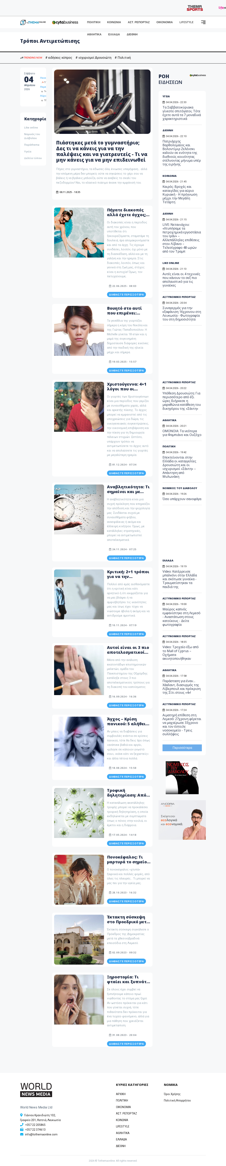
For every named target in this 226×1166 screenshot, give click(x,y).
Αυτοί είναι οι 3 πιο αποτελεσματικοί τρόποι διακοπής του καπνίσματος (128, 655)
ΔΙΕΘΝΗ (132, 34)
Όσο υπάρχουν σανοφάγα (182, 499)
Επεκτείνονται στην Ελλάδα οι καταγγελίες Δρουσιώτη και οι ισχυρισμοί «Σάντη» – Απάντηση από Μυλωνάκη (179, 467)
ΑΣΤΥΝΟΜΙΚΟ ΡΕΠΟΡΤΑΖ (179, 297)
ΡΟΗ (170, 79)
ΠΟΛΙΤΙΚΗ (93, 22)
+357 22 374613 (35, 1129)
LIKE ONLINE (171, 263)
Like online (31, 127)
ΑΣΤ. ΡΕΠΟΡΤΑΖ (139, 22)
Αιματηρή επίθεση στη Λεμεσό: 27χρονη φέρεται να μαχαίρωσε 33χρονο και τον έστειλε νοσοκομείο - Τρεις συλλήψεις (182, 724)
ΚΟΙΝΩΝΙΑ (114, 22)
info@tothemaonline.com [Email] (41, 1134)
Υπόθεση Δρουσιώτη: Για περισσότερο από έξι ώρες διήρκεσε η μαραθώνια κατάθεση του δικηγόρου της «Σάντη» (182, 401)
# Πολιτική (123, 58)
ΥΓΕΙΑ (166, 96)
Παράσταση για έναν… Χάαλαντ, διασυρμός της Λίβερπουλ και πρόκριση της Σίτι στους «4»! (182, 687)
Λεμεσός (45, 86)
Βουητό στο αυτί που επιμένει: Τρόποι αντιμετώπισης (124, 315)
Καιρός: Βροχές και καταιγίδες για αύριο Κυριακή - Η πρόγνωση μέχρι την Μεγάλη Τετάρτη (180, 194)
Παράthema (31, 144)
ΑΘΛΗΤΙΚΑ (94, 34)
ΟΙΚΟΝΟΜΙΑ (164, 22)
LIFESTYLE (186, 22)
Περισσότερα (182, 748)
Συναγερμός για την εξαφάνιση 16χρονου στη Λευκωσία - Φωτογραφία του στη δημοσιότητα (182, 314)
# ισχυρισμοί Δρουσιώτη (93, 58)
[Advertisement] (189, 354)
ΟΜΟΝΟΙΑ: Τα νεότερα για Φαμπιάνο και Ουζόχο (182, 433)
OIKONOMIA (123, 1107)
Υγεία (27, 151)
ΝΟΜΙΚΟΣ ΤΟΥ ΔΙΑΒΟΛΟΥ (180, 488)
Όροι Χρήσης (172, 1094)
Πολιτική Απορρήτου (177, 1100)
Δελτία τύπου (33, 158)
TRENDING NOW (31, 57)
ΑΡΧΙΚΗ (121, 1094)
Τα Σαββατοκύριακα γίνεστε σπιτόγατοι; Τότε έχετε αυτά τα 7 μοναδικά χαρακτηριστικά (182, 113)
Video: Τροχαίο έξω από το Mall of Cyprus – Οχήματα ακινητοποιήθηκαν (181, 653)
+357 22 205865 (35, 1124)
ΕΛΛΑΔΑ (114, 34)
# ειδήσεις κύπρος (58, 58)
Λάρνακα (45, 95)
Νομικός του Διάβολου (32, 136)
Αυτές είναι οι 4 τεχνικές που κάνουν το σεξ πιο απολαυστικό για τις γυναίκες (181, 280)
